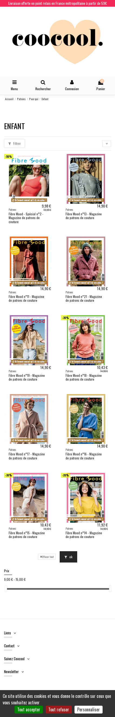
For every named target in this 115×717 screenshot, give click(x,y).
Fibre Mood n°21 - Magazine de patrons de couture (84, 298)
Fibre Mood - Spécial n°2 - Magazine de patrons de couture (26, 218)
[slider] (6, 588)
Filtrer (14, 143)
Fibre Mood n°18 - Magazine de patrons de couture (84, 377)
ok (68, 556)
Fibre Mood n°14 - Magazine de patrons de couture (84, 534)
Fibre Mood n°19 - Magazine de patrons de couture (27, 377)
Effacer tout (47, 556)
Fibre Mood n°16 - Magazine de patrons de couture (84, 456)
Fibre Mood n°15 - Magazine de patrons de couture (27, 534)
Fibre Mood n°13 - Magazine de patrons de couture (84, 216)
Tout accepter (28, 709)
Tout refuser (58, 709)
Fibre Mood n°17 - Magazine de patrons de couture (27, 456)
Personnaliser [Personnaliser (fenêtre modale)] (88, 709)
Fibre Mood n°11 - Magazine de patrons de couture (26, 298)
